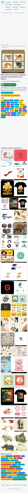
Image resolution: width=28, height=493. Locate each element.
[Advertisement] (14, 29)
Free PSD (16, 9)
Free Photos (16, 2)
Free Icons (7, 7)
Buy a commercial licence (7, 92)
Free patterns (8, 9)
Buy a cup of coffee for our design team (10, 95)
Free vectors (8, 2)
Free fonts (23, 2)
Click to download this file (9, 85)
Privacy (16, 485)
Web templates (17, 4)
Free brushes (15, 7)
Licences (8, 485)
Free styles (22, 7)
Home (2, 44)
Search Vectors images (7, 12)
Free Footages (8, 4)
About (19, 485)
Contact (24, 485)
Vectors (7, 44)
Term (12, 485)
